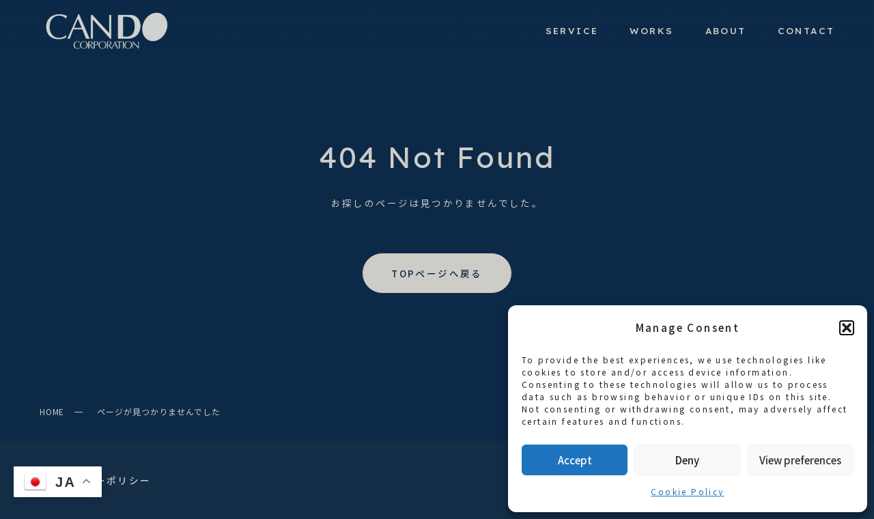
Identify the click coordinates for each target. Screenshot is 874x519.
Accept (575, 460)
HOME (52, 411)
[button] (847, 328)
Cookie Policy (687, 491)
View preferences (800, 460)
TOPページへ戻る (437, 273)
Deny (687, 460)
